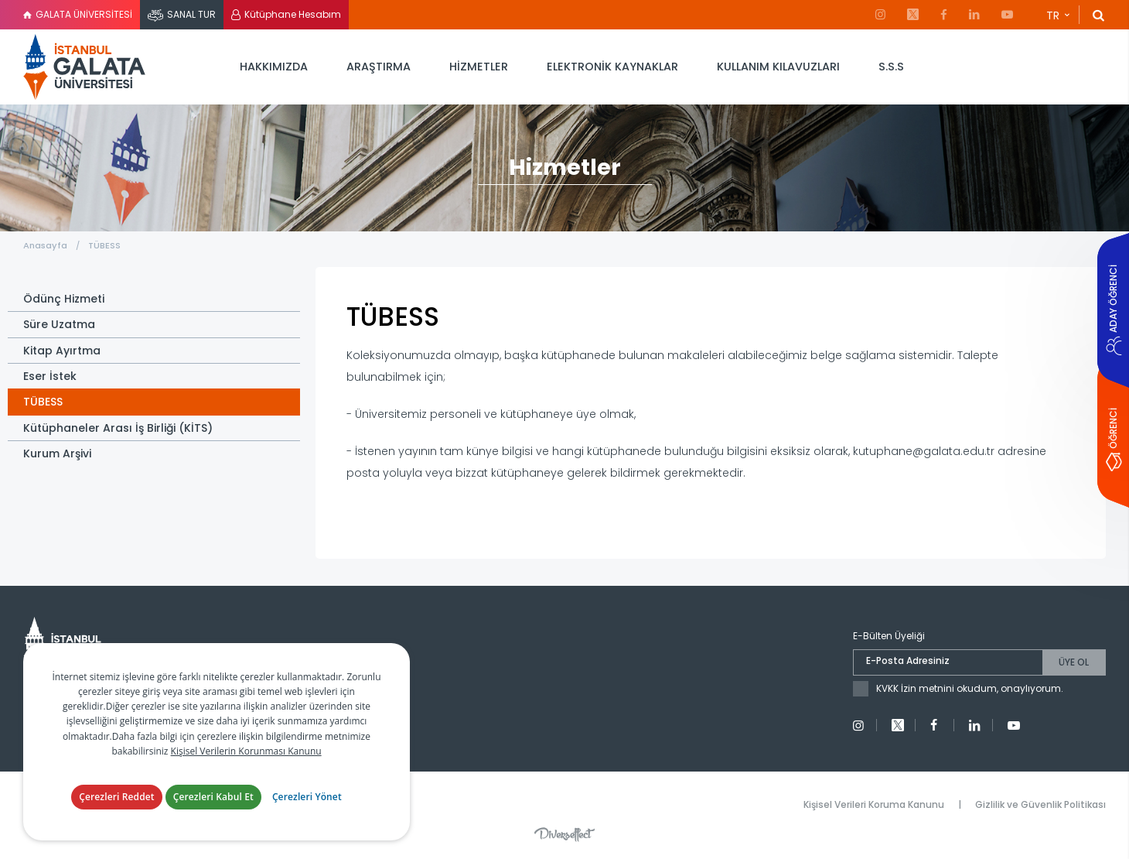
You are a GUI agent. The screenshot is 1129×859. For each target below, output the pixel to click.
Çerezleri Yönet (307, 796)
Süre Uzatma (59, 324)
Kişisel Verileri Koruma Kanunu (873, 804)
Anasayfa (45, 245)
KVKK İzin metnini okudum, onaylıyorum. (969, 688)
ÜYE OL (1074, 662)
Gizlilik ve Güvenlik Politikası (1040, 804)
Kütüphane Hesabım (292, 14)
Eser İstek (50, 376)
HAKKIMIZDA (274, 66)
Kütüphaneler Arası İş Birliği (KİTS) (118, 428)
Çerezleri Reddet (117, 796)
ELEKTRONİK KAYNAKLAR (612, 66)
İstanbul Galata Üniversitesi (85, 67)
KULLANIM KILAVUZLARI (778, 66)
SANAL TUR (191, 14)
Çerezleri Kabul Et (213, 796)
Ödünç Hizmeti (63, 298)
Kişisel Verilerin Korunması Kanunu (246, 751)
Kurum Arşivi (57, 453)
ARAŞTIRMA (378, 66)
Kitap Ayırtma (62, 350)
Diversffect (564, 834)
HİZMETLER (478, 66)
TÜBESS (104, 245)
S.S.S (891, 66)
